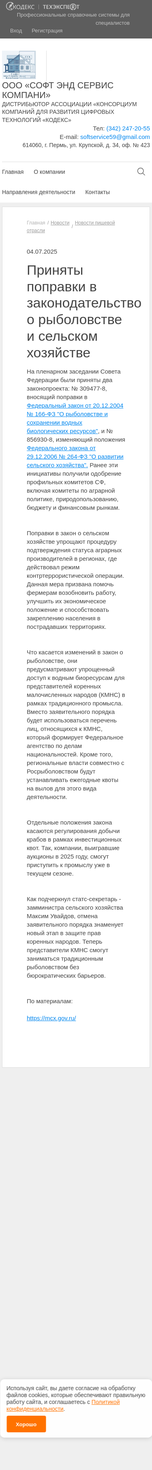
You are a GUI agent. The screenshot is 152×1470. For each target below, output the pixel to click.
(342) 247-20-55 (128, 128)
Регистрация (47, 31)
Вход (16, 31)
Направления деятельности (38, 192)
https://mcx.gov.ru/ (51, 1018)
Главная (13, 172)
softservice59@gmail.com (115, 136)
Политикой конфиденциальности (63, 1401)
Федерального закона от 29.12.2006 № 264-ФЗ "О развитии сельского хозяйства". (75, 456)
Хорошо (26, 1420)
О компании (49, 172)
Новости (60, 223)
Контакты (97, 192)
